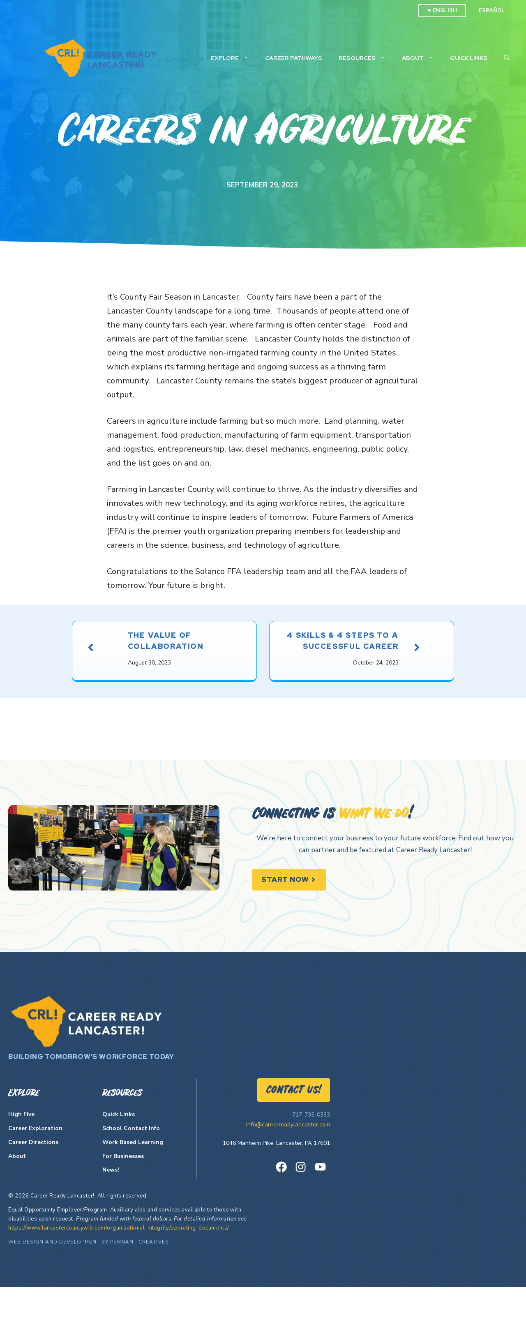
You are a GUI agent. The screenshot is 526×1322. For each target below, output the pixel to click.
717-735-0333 (311, 1150)
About (422, 58)
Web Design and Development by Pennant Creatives (88, 1277)
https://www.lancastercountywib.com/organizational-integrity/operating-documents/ (118, 1263)
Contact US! (293, 1125)
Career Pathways (293, 58)
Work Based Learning (132, 1177)
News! (110, 1205)
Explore (234, 58)
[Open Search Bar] (507, 58)
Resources (366, 58)
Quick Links (468, 58)
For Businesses (123, 1191)
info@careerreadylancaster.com (288, 1159)
